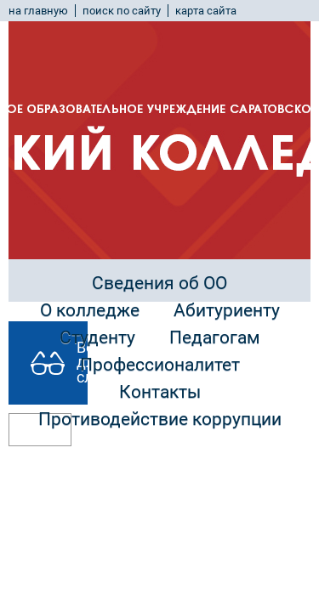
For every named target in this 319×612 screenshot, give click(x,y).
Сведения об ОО (159, 283)
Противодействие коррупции (160, 419)
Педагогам (214, 337)
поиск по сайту (122, 10)
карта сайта (205, 10)
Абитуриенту (227, 310)
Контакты (160, 392)
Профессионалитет (160, 364)
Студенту (97, 337)
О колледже (90, 310)
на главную (38, 10)
